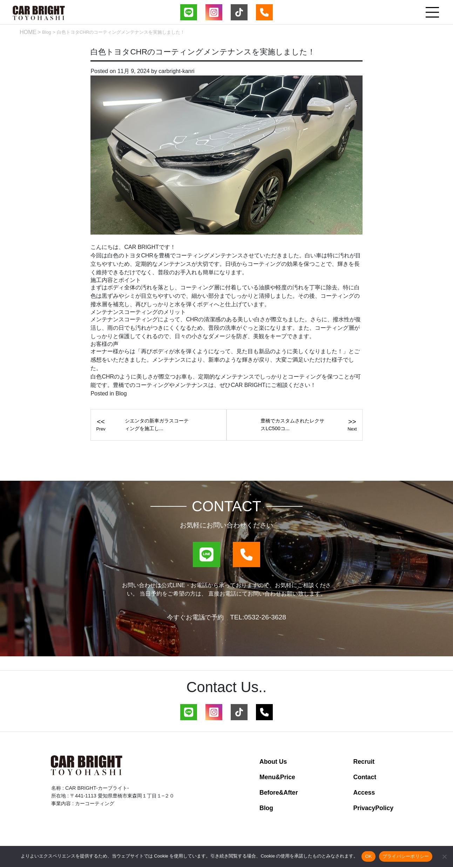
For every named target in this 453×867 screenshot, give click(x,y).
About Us (273, 761)
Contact (365, 777)
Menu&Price (277, 777)
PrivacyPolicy (373, 808)
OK (368, 856)
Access (364, 792)
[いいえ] (444, 856)
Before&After (278, 792)
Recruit (364, 761)
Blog (46, 32)
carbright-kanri (176, 71)
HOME (28, 32)
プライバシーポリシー (406, 856)
